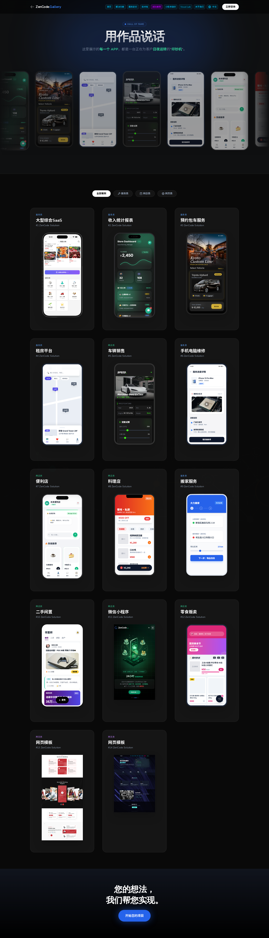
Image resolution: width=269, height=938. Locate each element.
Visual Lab (185, 6)
